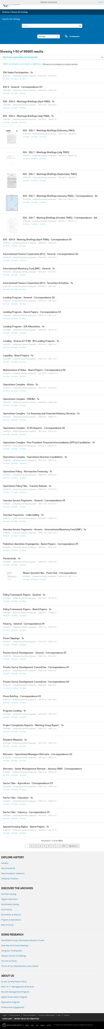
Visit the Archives (9, 961)
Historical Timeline (9, 878)
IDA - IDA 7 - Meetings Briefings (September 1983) (50, 174)
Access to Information (46, 1015)
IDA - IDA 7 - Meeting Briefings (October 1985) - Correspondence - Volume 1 (63, 218)
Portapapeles (69, 36)
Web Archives (7, 925)
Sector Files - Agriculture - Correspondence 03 (28, 783)
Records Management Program (15, 992)
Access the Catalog (20, 12)
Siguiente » (73, 846)
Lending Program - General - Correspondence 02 (29, 298)
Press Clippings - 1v (13, 638)
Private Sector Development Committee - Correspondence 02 (36, 682)
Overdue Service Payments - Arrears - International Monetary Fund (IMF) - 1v (44, 530)
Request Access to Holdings (13, 955)
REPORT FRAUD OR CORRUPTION (26, 1019)
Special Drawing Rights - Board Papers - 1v (26, 827)
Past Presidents (8, 868)
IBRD (27, 1025)
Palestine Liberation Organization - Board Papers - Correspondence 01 (40, 544)
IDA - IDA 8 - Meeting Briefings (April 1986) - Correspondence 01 (37, 240)
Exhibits (4, 863)
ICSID (49, 1025)
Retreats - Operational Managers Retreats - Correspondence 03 (37, 754)
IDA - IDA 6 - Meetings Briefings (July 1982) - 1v (28, 116)
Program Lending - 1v (14, 711)
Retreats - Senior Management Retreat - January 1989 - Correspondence (42, 769)
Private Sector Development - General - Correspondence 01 (34, 653)
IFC (37, 1025)
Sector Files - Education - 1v (18, 798)
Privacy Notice (14, 1015)
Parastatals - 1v (11, 559)
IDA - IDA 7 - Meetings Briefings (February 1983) (48, 131)
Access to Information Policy (14, 981)
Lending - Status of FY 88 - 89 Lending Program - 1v (31, 341)
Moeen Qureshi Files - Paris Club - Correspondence (50, 573)
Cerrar (100, 2)
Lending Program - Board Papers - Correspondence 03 (32, 312)
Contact (66, 1015)
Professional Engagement (12, 1007)
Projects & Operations (11, 919)
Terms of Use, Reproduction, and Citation (19, 966)
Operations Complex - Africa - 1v (20, 385)
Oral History (6, 909)
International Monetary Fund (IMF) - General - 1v (29, 269)
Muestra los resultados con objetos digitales (60, 64)
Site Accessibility (29, 1015)
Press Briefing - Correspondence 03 (22, 696)
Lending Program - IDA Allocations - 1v (23, 327)
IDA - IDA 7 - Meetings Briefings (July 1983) (46, 152)
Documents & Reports (11, 914)
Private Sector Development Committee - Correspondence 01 (36, 667)
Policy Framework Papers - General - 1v (24, 595)
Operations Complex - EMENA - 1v (21, 399)
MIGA (42, 1025)
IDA (32, 1025)
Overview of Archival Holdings (14, 945)
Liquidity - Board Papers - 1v (18, 356)
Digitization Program (10, 1002)
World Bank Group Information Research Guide (22, 940)
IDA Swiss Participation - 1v (18, 73)
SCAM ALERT (7, 1019)
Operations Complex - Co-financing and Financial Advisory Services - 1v (41, 414)
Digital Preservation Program (14, 997)
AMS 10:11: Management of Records (17, 986)
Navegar (48, 36)
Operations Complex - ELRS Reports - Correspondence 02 (34, 428)
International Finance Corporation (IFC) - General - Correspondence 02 (40, 254)
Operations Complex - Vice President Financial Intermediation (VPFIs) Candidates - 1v (49, 443)
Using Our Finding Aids (11, 950)
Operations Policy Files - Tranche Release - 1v (27, 486)
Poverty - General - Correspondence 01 (23, 624)
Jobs (59, 1015)
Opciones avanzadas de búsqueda (20, 57)
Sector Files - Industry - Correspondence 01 (26, 812)
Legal (5, 1015)
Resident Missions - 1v (15, 740)
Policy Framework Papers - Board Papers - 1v (27, 609)
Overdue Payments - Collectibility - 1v (23, 515)
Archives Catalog (8, 894)
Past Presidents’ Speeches (13, 873)
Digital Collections (9, 899)
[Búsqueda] (80, 26)
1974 (63, 846)
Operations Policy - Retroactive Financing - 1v (27, 472)
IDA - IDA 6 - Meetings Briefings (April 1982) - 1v (28, 102)
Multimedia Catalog (10, 904)
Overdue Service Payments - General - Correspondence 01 (34, 501)
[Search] (52, 26)
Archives (6, 12)
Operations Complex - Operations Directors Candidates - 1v (35, 457)
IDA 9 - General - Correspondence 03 (22, 87)
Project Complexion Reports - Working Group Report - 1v (33, 725)
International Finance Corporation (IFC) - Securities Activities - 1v (38, 283)
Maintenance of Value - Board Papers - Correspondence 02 (34, 370)
